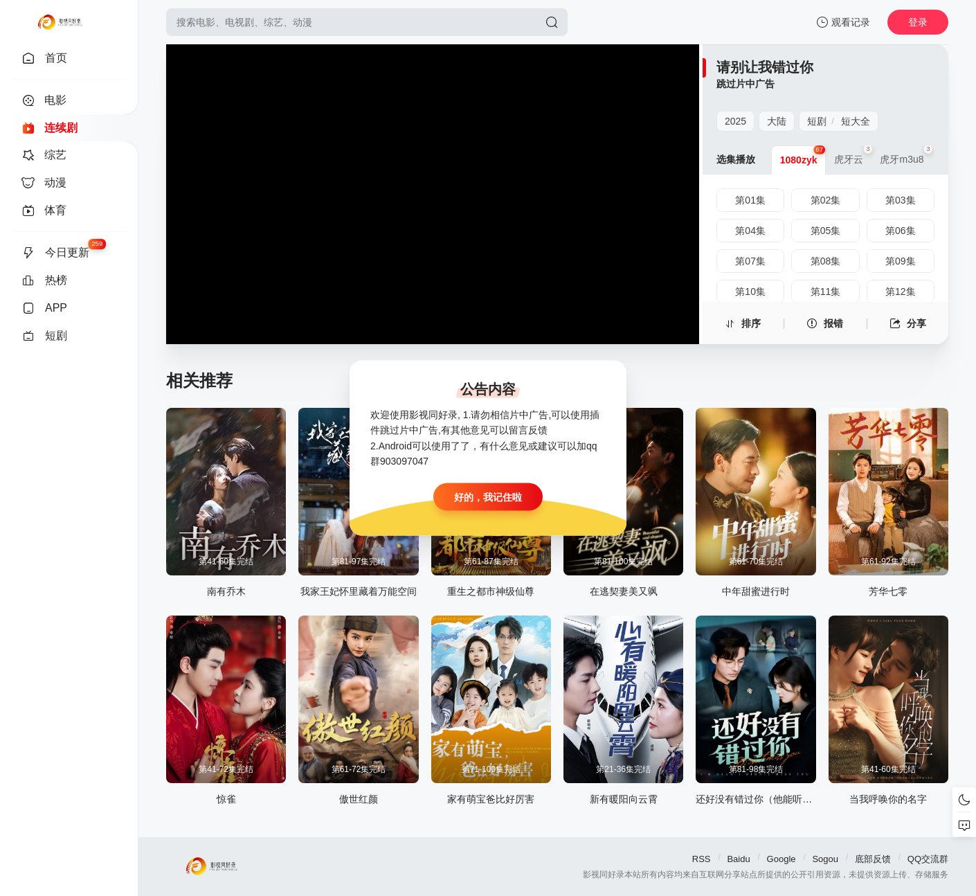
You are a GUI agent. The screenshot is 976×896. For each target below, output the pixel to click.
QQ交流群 (927, 859)
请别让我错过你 (764, 67)
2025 (735, 121)
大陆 (776, 121)
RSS (701, 859)
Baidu (738, 859)
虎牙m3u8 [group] (906, 155)
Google (781, 859)
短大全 (855, 121)
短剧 (816, 121)
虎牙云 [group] (852, 155)
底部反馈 (873, 859)
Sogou (825, 859)
